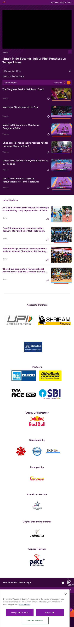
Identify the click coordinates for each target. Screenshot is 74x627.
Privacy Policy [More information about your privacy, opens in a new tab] (24, 620)
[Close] (65, 609)
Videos (5, 52)
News (4, 218)
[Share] (70, 71)
